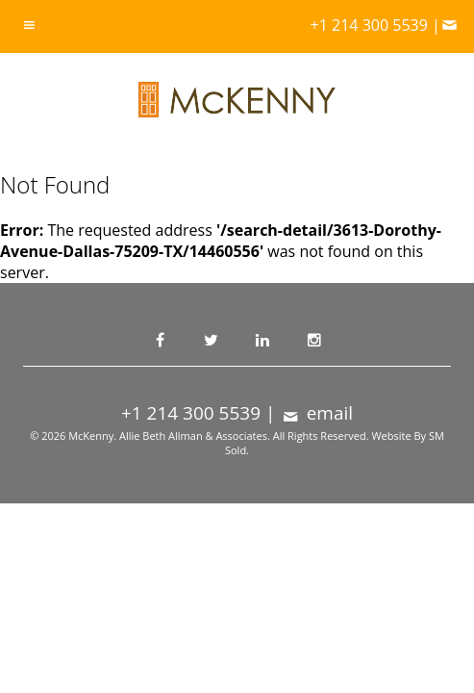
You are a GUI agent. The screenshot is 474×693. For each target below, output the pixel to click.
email (316, 412)
